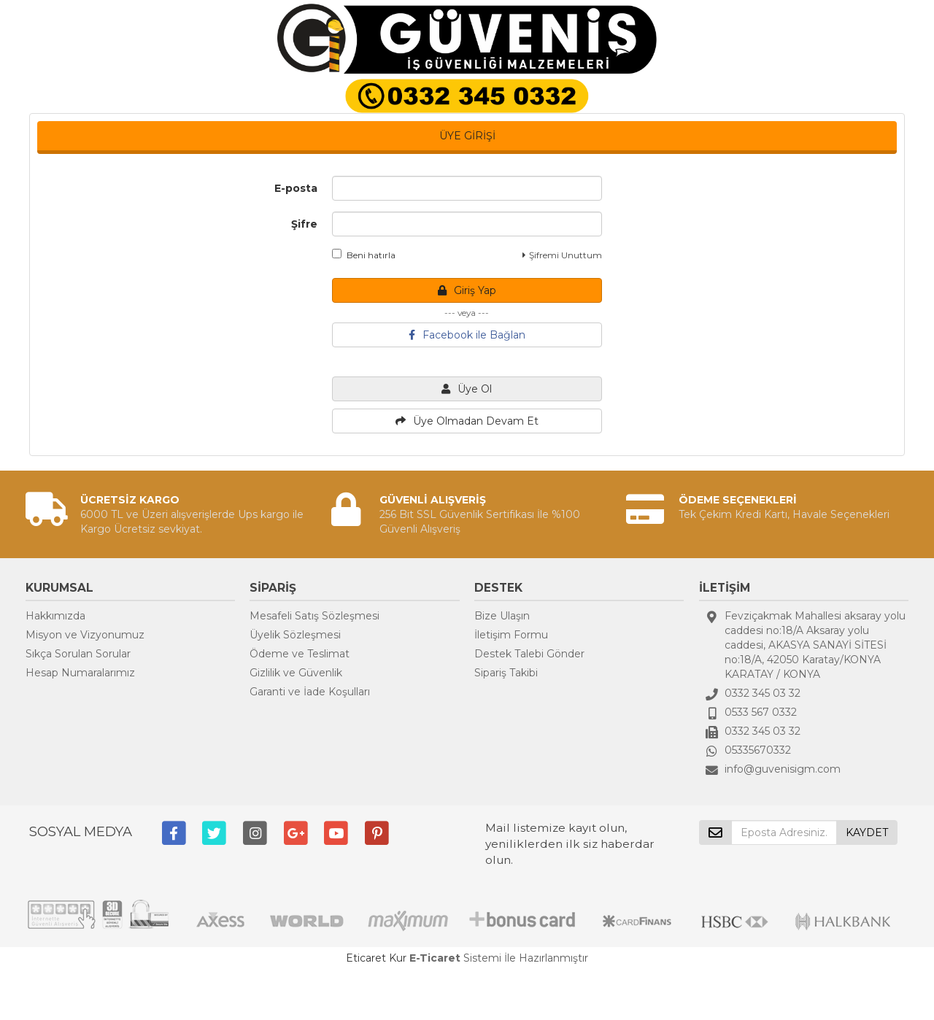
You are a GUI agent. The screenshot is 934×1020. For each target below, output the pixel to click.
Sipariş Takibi (506, 672)
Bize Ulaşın (502, 615)
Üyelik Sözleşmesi (295, 634)
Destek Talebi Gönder (529, 653)
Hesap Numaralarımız (80, 672)
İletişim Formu (511, 634)
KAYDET (867, 832)
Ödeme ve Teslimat (300, 653)
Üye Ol (466, 388)
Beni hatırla (363, 254)
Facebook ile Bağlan (467, 334)
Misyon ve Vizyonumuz (85, 634)
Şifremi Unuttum (562, 255)
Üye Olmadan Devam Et (467, 421)
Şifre (304, 224)
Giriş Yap (467, 290)
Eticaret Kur (376, 958)
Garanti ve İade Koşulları (310, 691)
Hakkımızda (55, 615)
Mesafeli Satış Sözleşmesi (314, 615)
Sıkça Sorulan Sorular (78, 653)
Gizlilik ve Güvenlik (296, 672)
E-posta (295, 188)
